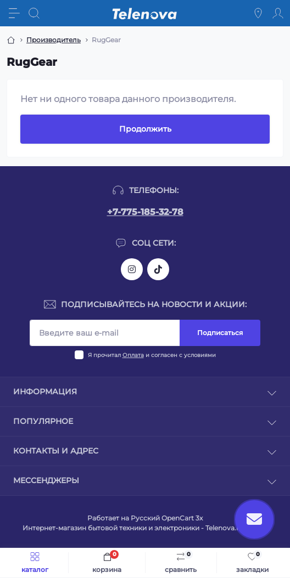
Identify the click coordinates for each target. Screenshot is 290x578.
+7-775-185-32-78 (145, 212)
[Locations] (258, 13)
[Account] (277, 13)
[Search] (34, 13)
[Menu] (14, 13)
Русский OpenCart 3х (167, 518)
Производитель (53, 40)
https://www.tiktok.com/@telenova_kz (158, 269)
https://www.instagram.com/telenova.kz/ (132, 269)
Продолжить (145, 129)
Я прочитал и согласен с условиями (152, 355)
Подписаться (220, 332)
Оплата (133, 355)
